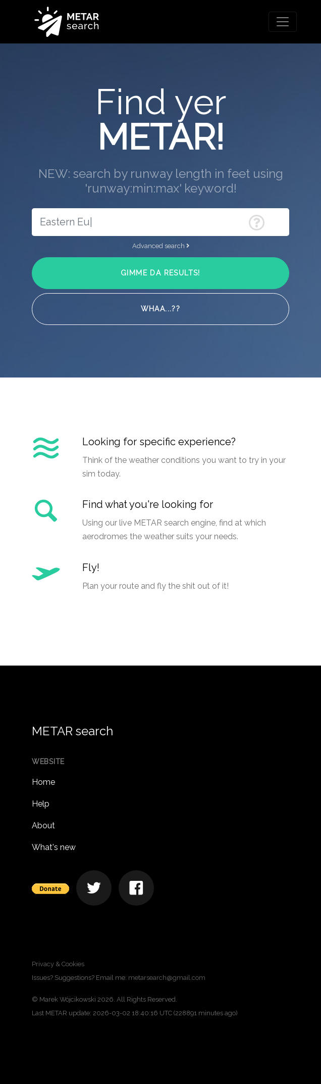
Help (40, 804)
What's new (54, 847)
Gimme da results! (160, 273)
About (43, 825)
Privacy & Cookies (58, 964)
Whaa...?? (161, 309)
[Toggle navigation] (283, 22)
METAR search (72, 731)
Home (43, 782)
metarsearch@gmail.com (166, 977)
